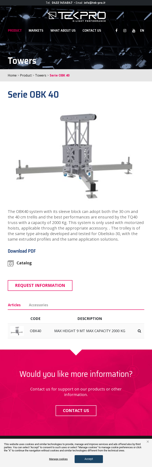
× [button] (147, 442)
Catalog (20, 263)
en (142, 30)
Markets (36, 30)
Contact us (76, 410)
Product (15, 30)
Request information (40, 285)
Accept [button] (89, 458)
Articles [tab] (14, 305)
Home (12, 75)
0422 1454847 (62, 2)
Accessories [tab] (38, 305)
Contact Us (92, 30)
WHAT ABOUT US (63, 30)
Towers (40, 75)
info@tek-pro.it (94, 2)
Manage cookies (58, 459)
